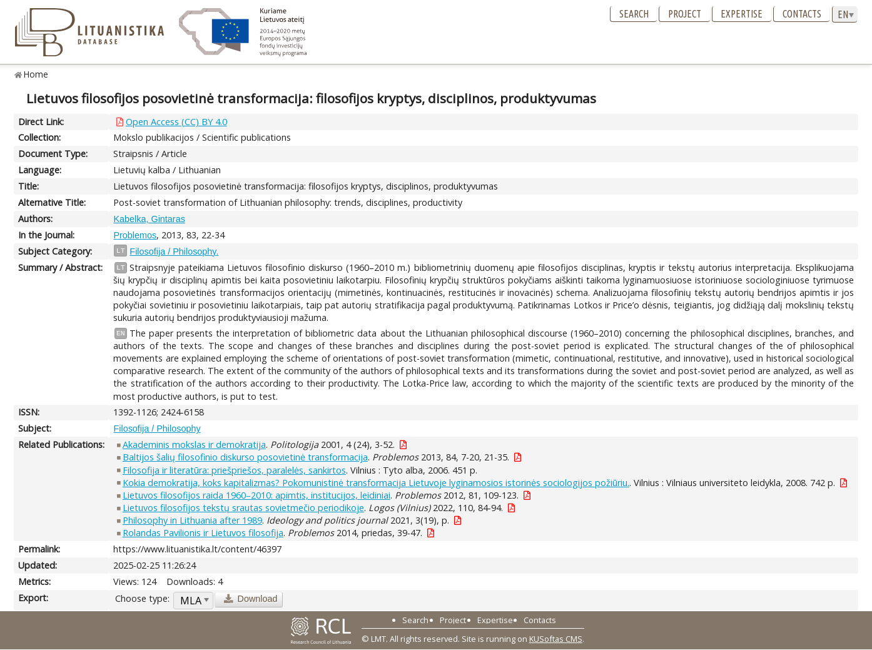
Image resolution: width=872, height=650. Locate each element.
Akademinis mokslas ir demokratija (194, 444)
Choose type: (142, 598)
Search (634, 13)
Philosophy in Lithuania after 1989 (192, 520)
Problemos (134, 235)
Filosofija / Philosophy (156, 429)
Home (36, 74)
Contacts (802, 13)
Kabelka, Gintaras (149, 219)
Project (684, 13)
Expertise (742, 13)
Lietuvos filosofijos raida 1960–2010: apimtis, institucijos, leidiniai (256, 495)
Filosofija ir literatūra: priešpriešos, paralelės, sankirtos (234, 470)
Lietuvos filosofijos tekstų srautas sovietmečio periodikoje (243, 508)
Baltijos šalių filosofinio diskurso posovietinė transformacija (245, 457)
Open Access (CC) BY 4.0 (176, 122)
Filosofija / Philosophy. (173, 251)
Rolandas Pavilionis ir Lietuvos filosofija (203, 533)
